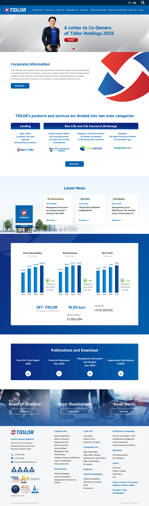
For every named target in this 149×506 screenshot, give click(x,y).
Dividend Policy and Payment (95, 458)
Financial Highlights (61, 473)
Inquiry (140, 10)
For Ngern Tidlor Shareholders (120, 492)
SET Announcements (120, 455)
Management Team (61, 451)
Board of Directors (61, 445)
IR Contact (117, 467)
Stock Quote (88, 436)
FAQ (114, 477)
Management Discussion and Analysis (65, 481)
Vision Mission (59, 454)
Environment (88, 488)
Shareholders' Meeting (92, 455)
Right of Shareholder (91, 461)
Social (86, 485)
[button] (73, 49)
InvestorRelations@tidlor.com (25, 462)
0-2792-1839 (19, 458)
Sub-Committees (60, 448)
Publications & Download (117, 10)
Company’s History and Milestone (66, 457)
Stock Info (60, 10)
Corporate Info (37, 10)
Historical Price (89, 439)
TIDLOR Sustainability (98, 10)
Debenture (84, 10)
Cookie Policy (134, 503)
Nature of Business (61, 439)
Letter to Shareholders (62, 460)
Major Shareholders (91, 452)
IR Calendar (88, 464)
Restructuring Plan (61, 463)
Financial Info (49, 10)
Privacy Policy (125, 503)
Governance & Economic (93, 482)
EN (134, 2)
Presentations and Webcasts (123, 439)
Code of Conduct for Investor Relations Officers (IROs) (125, 484)
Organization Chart (61, 442)
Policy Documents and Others (124, 445)
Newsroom (133, 10)
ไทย (129, 2)
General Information (62, 436)
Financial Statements (62, 476)
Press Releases (118, 458)
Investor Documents (120, 442)
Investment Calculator (92, 442)
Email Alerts (117, 474)
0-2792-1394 (19, 454)
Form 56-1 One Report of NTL (124, 436)
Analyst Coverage (119, 471)
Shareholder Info (72, 10)
